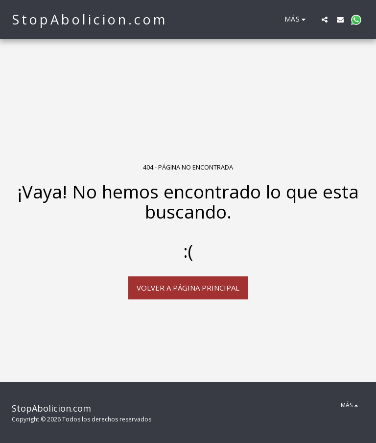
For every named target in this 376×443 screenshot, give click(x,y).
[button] (324, 19)
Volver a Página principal (188, 288)
